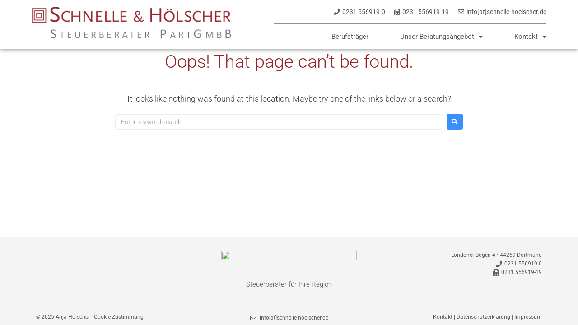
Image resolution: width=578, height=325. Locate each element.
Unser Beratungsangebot (441, 36)
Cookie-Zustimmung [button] (119, 317)
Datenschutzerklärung (483, 317)
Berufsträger (349, 36)
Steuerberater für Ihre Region (289, 284)
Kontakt (530, 36)
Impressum (528, 317)
